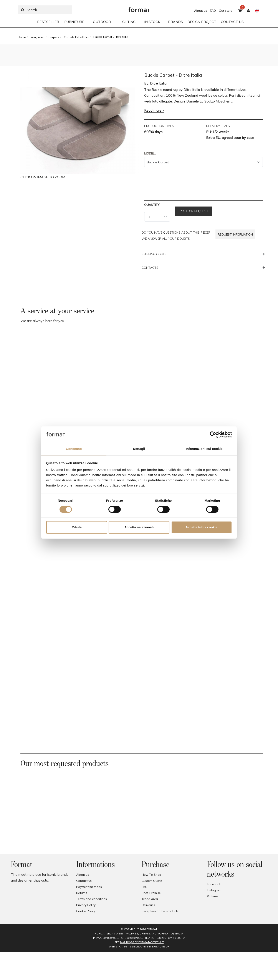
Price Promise (151, 893)
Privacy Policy (86, 905)
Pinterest (213, 896)
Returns (81, 893)
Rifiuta (76, 527)
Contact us (84, 881)
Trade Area (150, 899)
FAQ (213, 11)
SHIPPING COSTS (154, 254)
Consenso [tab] (74, 449)
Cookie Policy (85, 911)
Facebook (214, 884)
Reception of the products (160, 911)
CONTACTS (150, 268)
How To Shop (151, 875)
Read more (152, 110)
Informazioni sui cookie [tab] (204, 449)
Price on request (193, 211)
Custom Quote (152, 881)
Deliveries (148, 905)
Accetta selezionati (139, 527)
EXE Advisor (160, 946)
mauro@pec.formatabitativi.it (142, 942)
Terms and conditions (91, 899)
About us (200, 11)
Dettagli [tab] (139, 449)
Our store (225, 11)
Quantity (152, 205)
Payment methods (89, 887)
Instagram (214, 890)
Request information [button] (235, 234)
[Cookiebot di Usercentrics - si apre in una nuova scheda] (213, 434)
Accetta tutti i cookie (201, 527)
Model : (150, 153)
